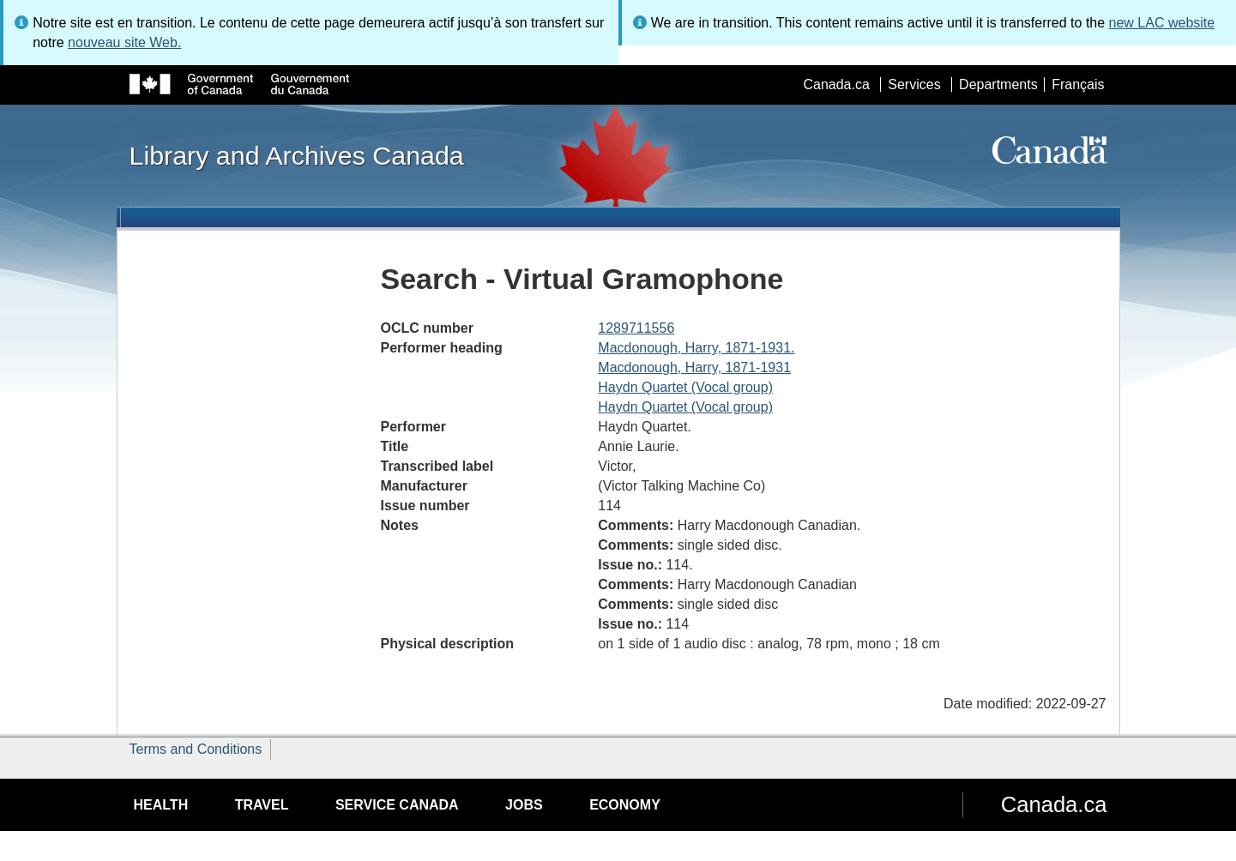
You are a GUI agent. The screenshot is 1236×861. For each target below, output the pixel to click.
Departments (998, 84)
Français (1078, 84)
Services (914, 84)
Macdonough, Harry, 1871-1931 (694, 367)
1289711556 (636, 328)
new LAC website (1162, 22)
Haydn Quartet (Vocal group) (685, 387)
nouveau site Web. (124, 42)
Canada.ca (836, 84)
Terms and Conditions (196, 749)
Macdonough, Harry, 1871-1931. (696, 347)
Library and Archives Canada (297, 155)
